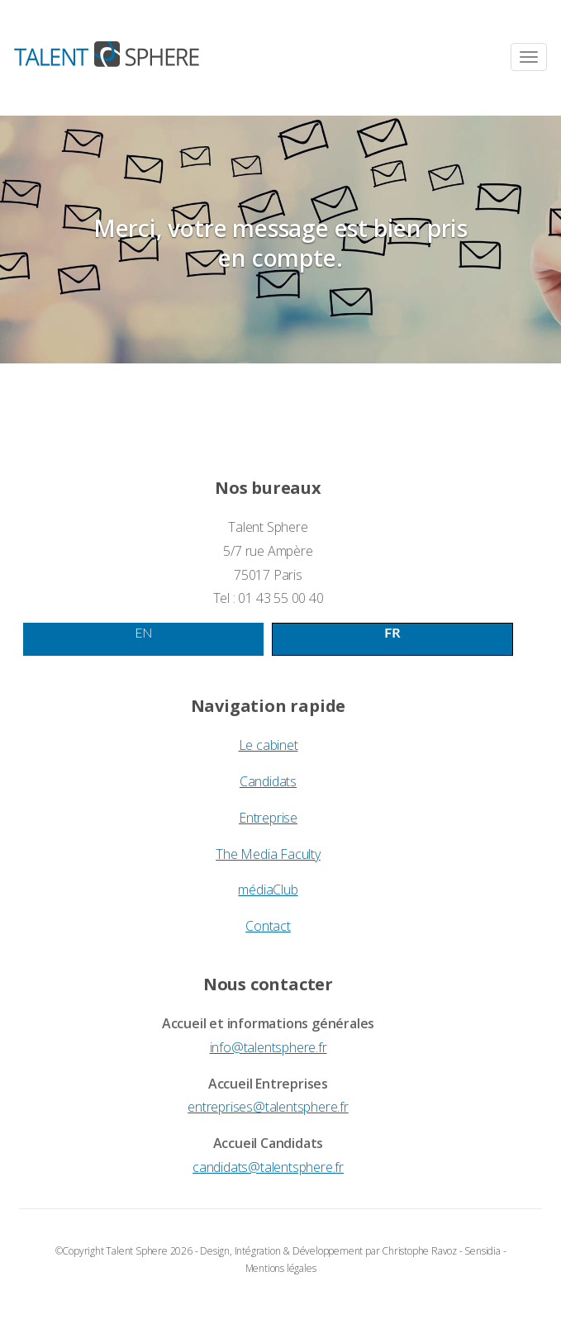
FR (392, 632)
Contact (268, 926)
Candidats (268, 781)
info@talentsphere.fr (268, 1047)
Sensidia (482, 1251)
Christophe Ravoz (419, 1251)
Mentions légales (280, 1268)
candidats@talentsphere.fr (268, 1167)
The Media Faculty (268, 854)
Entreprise (268, 818)
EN (143, 632)
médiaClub (267, 889)
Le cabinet (268, 745)
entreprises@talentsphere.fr (268, 1107)
